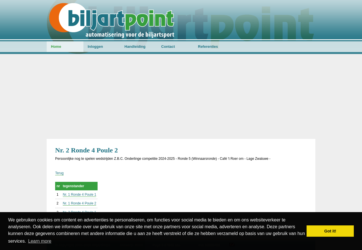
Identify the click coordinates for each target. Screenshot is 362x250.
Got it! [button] (330, 231)
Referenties (208, 46)
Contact (168, 46)
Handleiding (134, 46)
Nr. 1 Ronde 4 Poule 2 (79, 203)
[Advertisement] (181, 96)
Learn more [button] (39, 241)
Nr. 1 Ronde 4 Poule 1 (79, 195)
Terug (59, 173)
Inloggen (95, 46)
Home (56, 46)
